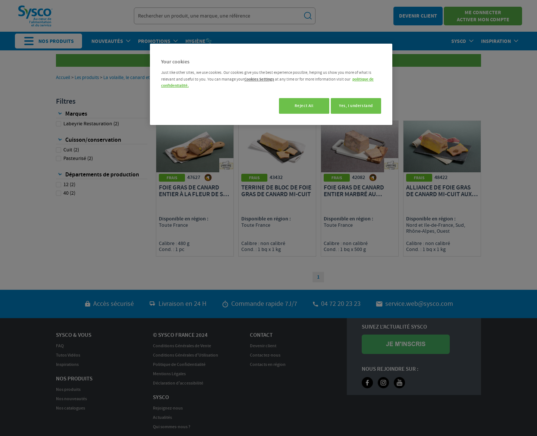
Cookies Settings (259, 79)
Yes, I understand (356, 106)
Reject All (300, 106)
